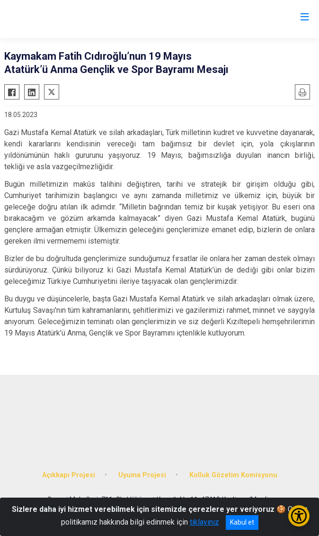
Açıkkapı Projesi (68, 475)
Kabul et (242, 522)
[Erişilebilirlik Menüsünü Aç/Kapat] (299, 516)
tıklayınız (204, 522)
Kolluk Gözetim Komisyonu (233, 475)
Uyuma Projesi (142, 475)
